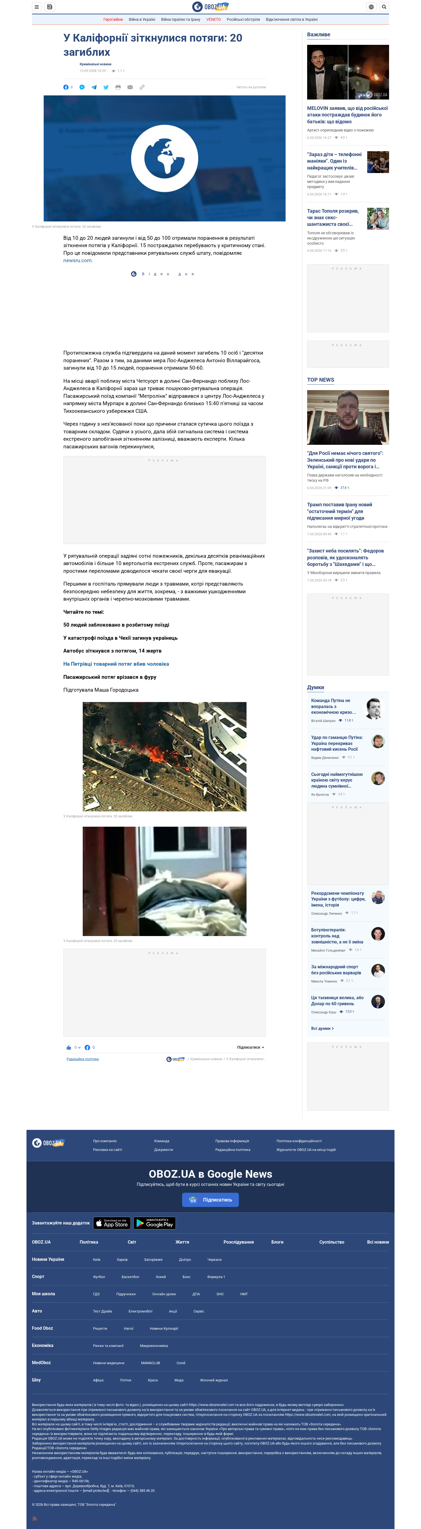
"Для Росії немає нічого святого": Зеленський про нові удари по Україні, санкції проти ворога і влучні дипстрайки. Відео (345, 460)
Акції (173, 1311)
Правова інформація (232, 1141)
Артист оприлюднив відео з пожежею (340, 130)
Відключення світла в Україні (292, 19)
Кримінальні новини (95, 64)
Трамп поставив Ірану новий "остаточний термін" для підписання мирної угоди (339, 511)
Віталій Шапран (323, 721)
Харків (122, 1260)
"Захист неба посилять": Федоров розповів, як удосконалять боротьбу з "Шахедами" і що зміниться (345, 558)
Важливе (318, 34)
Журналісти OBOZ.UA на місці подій (306, 1150)
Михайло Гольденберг (328, 950)
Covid (181, 1363)
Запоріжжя (153, 1260)
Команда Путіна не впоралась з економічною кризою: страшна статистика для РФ (334, 706)
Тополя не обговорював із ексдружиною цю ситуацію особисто (331, 238)
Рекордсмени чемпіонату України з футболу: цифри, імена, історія (338, 899)
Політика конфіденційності (299, 1141)
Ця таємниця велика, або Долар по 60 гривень (337, 1000)
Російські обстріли (243, 19)
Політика (89, 1242)
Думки (315, 687)
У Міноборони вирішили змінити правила (344, 573)
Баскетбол (130, 1277)
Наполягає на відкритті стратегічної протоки (347, 526)
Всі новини (378, 1242)
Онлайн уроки (164, 1294)
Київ (96, 1260)
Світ (132, 1242)
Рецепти (100, 1328)
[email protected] (96, 1491)
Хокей (161, 1277)
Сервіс (199, 1311)
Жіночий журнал (214, 1380)
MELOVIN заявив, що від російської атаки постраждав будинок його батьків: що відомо (347, 114)
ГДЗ (96, 1294)
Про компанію (105, 1141)
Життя (182, 1242)
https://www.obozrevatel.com (211, 1405)
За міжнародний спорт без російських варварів (336, 969)
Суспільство (331, 1242)
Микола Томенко (324, 981)
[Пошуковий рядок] (384, 7)
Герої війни (113, 19)
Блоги (277, 1242)
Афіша (98, 1380)
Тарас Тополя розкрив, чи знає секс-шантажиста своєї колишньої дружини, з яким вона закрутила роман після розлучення (335, 218)
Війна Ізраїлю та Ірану (180, 19)
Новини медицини (108, 1363)
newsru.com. (78, 260)
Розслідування (239, 1242)
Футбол (99, 1277)
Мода (178, 1380)
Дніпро (185, 1260)
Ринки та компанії (108, 1346)
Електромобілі (140, 1311)
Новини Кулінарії (164, 1328)
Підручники (126, 1294)
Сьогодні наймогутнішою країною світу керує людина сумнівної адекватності (337, 780)
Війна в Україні (142, 19)
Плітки (125, 1380)
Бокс (187, 1277)
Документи (163, 1150)
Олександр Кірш (323, 1012)
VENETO (213, 19)
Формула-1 (216, 1277)
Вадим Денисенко (325, 758)
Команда (161, 1141)
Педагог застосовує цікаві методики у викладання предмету (330, 181)
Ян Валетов (320, 795)
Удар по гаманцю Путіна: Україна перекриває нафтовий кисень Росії (337, 743)
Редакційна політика (83, 1059)
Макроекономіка (154, 1346)
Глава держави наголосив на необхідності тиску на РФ (344, 478)
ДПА (196, 1294)
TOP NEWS (320, 379)
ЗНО (220, 1294)
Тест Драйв (102, 1311)
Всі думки (321, 1028)
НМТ (244, 1294)
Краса (153, 1380)
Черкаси (214, 1260)
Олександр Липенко (326, 914)
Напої (128, 1328)
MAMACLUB (150, 1363)
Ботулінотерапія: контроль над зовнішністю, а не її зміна (337, 935)
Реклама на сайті (107, 1150)
